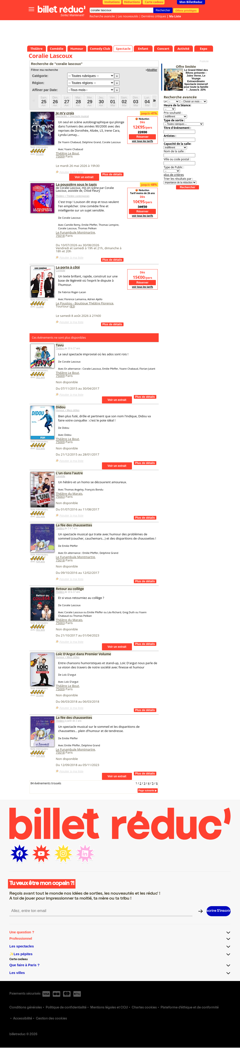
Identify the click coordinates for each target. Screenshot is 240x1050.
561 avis (40, 377)
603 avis (40, 448)
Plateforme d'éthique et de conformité (190, 1007)
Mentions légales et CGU (109, 1007)
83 (72, 306)
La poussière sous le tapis (76, 184)
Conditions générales (25, 1007)
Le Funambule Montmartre (75, 232)
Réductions (132, 2)
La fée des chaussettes (74, 525)
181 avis (40, 516)
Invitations (112, 2)
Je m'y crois (65, 113)
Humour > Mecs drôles (67, 410)
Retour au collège (70, 588)
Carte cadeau (154, 2)
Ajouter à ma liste (71, 172)
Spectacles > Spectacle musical (72, 116)
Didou (60, 407)
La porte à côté (68, 267)
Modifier (152, 70)
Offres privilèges (186, 10)
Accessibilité (22, 1018)
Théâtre (60, 348)
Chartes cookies (144, 1007)
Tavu (60, 345)
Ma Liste (175, 16)
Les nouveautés (128, 16)
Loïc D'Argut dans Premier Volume (83, 653)
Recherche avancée (102, 16)
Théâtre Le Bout (67, 153)
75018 (60, 236)
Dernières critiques (153, 16)
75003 (60, 496)
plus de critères (174, 175)
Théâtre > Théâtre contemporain (73, 196)
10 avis (40, 695)
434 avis (40, 561)
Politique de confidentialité (66, 1007)
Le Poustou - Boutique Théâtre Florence (84, 303)
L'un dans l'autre (69, 473)
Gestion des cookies (51, 1018)
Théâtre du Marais (69, 493)
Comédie (60, 270)
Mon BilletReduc (191, 2)
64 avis (40, 154)
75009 (60, 156)
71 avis (40, 306)
